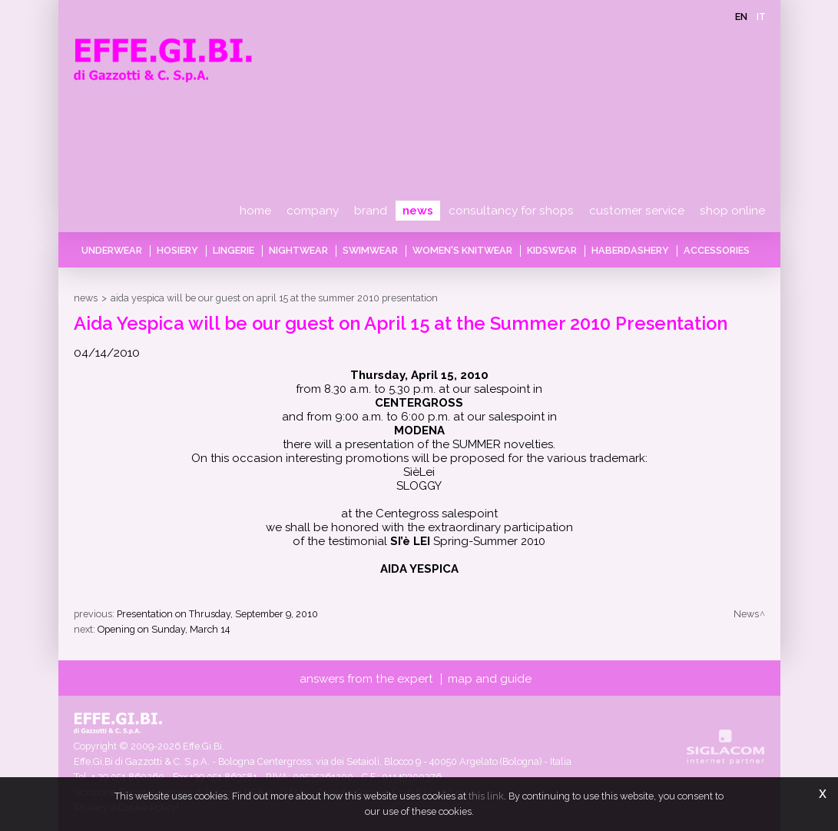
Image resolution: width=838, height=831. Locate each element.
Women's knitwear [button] (462, 250)
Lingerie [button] (233, 250)
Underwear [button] (111, 250)
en (741, 16)
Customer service (636, 211)
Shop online (732, 211)
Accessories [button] (717, 250)
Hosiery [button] (177, 250)
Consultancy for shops (511, 211)
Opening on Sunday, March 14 (164, 629)
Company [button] (313, 211)
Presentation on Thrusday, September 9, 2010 (217, 614)
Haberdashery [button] (630, 250)
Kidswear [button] (552, 250)
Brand (370, 211)
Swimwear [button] (370, 250)
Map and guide (490, 679)
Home (255, 211)
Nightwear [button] (298, 250)
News (417, 211)
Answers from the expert (366, 679)
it (761, 16)
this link (486, 796)
